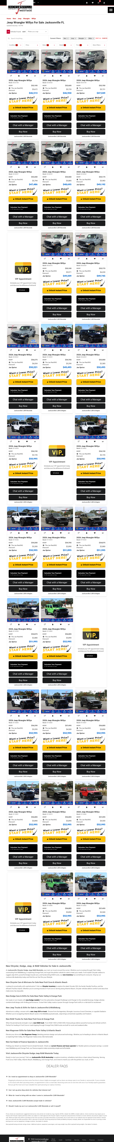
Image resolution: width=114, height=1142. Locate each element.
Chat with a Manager (23, 125)
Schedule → (23, 290)
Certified (68, 1140)
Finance (92, 1140)
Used (60, 1140)
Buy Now (23, 131)
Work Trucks (53, 1140)
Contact (100, 1140)
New (46, 1140)
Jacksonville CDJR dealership (42, 1057)
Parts (84, 1140)
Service (76, 1140)
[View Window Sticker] (11, 76)
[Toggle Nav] (111, 10)
